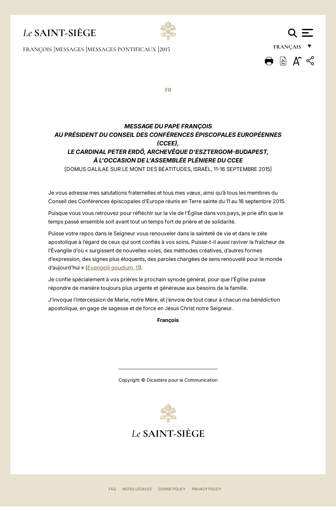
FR (168, 90)
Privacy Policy (206, 489)
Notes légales (137, 489)
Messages (70, 49)
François (38, 49)
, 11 (113, 267)
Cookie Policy (171, 489)
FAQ (112, 489)
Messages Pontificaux (122, 49)
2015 (164, 49)
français (288, 48)
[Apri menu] (306, 32)
